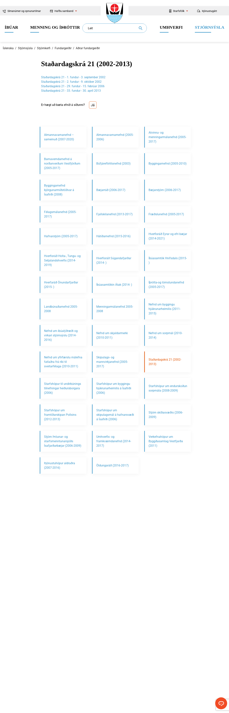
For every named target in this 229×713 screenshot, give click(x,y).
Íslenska (8, 48)
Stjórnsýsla (25, 48)
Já (93, 105)
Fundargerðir (63, 48)
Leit (90, 28)
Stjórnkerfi (43, 48)
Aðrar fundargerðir (88, 48)
